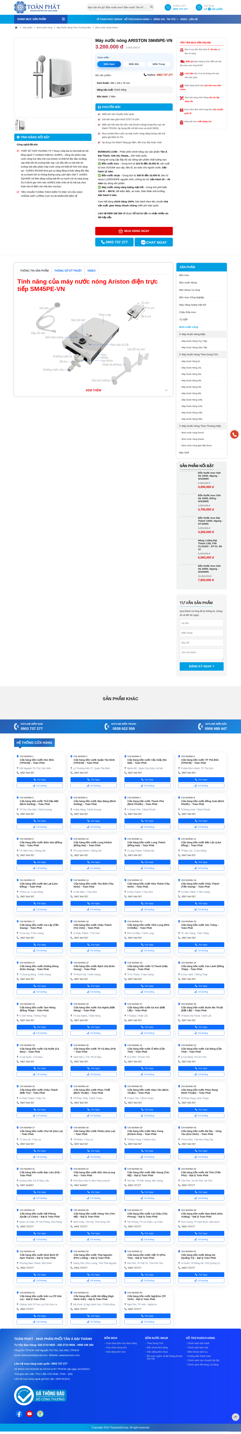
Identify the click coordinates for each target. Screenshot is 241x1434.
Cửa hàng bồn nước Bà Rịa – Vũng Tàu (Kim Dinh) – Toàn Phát (201, 1132)
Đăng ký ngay (201, 666)
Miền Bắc (134, 64)
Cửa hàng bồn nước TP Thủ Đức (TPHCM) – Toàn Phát (200, 761)
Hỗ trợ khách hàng (138, 19)
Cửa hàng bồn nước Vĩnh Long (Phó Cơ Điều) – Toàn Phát (148, 926)
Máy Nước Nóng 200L (192, 419)
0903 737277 (134, 1185)
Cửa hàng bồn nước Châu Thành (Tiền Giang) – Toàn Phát (200, 885)
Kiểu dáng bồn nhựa (157, 1351)
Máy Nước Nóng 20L (191, 374)
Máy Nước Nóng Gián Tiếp (194, 347)
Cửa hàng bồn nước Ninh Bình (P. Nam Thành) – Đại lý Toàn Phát (39, 1256)
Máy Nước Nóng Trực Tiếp (194, 341)
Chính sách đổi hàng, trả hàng (203, 1364)
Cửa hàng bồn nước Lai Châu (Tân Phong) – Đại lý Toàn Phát (147, 1215)
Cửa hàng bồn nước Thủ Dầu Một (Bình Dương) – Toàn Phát (39, 802)
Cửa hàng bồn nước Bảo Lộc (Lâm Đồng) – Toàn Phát (201, 844)
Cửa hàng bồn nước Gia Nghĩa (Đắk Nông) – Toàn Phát (94, 1009)
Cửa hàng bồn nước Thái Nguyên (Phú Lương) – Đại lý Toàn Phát (93, 1256)
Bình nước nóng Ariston (106, 27)
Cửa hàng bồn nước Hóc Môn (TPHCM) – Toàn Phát (37, 761)
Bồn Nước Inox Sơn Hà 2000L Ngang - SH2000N (209, 568)
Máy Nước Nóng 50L (191, 387)
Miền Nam (109, 64)
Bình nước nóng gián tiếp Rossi (196, 445)
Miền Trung (159, 64)
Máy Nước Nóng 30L (191, 380)
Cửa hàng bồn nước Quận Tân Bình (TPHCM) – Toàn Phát (94, 761)
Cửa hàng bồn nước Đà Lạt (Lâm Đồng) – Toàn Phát (39, 885)
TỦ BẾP (183, 319)
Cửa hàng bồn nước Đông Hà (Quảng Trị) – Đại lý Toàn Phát (198, 1256)
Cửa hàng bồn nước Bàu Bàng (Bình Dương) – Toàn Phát (95, 802)
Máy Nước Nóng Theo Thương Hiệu (74, 27)
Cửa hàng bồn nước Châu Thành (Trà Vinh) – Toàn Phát (93, 926)
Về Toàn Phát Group (109, 19)
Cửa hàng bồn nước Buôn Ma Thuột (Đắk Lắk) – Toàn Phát (202, 1009)
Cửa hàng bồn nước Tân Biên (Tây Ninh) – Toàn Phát (94, 885)
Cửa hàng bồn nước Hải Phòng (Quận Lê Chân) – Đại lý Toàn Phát (40, 1215)
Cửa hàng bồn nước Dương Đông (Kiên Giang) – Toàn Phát (39, 968)
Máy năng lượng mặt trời (192, 304)
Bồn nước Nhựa (188, 282)
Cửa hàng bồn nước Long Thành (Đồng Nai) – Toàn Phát (146, 844)
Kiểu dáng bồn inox (116, 1351)
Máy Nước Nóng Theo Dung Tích (200, 354)
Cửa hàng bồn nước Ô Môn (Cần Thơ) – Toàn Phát (146, 1050)
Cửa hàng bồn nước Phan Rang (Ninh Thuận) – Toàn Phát (199, 1091)
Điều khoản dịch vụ (198, 1351)
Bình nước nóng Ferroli (193, 432)
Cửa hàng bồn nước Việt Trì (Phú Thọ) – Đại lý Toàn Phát (146, 1256)
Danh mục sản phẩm (31, 19)
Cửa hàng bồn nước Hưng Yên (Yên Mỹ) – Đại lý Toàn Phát (94, 1215)
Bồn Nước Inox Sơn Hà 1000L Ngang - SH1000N (209, 475)
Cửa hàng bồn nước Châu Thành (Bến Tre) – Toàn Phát (39, 1091)
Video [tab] (91, 270)
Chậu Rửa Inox (187, 312)
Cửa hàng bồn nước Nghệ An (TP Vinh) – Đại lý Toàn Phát (146, 1297)
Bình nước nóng (44, 27)
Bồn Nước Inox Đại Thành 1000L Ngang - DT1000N (210, 520)
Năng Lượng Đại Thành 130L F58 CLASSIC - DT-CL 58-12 (210, 545)
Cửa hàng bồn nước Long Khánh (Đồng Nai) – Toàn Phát (93, 844)
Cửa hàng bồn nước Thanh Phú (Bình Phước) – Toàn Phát (145, 802)
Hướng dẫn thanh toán (199, 1356)
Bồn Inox (184, 275)
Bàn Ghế (184, 452)
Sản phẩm (27, 27)
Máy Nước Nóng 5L (191, 361)
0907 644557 (27, 1185)
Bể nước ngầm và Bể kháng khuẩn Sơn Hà (164, 1357)
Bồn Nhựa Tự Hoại (189, 290)
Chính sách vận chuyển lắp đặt (203, 1360)
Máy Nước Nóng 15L (191, 367)
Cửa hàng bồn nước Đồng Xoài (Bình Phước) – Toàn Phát (202, 802)
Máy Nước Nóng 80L (191, 393)
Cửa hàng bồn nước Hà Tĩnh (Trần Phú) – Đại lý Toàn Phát (201, 1174)
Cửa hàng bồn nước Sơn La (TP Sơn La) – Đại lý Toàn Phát (41, 1297)
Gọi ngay (40, 779)
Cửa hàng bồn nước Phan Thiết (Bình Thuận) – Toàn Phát (92, 1091)
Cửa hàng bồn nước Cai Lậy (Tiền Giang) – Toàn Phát (39, 926)
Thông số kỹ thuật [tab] (68, 270)
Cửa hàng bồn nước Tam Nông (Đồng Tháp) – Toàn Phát (38, 1009)
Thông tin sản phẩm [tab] (34, 270)
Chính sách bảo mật (198, 1347)
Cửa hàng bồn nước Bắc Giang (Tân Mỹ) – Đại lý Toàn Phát (148, 1174)
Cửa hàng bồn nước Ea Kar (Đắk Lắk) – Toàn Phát (146, 1009)
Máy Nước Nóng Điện (193, 334)
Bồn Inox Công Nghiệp (191, 297)
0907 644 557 (27, 772)
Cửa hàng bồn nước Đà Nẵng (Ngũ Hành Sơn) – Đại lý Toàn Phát (94, 1297)
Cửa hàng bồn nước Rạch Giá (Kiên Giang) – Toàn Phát (94, 968)
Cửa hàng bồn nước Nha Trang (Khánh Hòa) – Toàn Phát (145, 1132)
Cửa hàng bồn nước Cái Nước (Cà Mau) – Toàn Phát (39, 1050)
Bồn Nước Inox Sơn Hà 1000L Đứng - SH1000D (209, 498)
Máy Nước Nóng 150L (192, 412)
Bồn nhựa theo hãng (157, 1347)
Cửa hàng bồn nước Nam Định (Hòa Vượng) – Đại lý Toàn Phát (202, 1215)
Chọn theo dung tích (116, 1347)
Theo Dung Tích (155, 1343)
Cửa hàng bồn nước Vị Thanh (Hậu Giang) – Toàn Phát (147, 968)
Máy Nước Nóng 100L (192, 400)
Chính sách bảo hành (199, 1343)
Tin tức (172, 19)
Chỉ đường (40, 785)
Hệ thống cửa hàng (34, 742)
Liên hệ (193, 19)
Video (183, 19)
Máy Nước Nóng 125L (192, 406)
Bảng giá (159, 19)
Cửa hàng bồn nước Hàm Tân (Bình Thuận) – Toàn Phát (148, 1091)
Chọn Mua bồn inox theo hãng (121, 1343)
